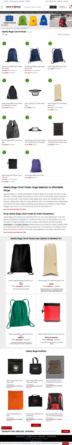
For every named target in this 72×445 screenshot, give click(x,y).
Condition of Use (31, 436)
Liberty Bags (32, 351)
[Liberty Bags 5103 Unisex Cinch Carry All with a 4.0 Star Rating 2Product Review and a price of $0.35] (12, 165)
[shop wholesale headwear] (64, 12)
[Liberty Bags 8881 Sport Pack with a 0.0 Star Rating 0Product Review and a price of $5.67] (58, 54)
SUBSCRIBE (65, 431)
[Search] (53, 7)
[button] (16, 73)
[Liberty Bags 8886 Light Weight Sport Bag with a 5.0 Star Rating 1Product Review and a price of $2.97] (12, 56)
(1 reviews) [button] (13, 70)
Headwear (63, 12)
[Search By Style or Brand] (37, 7)
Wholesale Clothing (29, 12)
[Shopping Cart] (70, 7)
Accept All (65, 443)
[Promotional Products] (6, 12)
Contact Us (27, 1)
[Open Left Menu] (1, 7)
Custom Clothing (18, 12)
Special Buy (59, 1)
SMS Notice (41, 436)
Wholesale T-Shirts (40, 12)
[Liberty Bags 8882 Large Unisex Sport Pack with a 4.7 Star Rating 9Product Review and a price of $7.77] (35, 56)
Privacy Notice (20, 436)
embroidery (8, 224)
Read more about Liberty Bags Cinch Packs (15, 209)
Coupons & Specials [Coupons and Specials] (13, 1)
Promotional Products (5, 12)
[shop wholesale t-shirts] (41, 12)
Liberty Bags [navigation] (17, 28)
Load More (36, 425)
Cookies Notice (51, 436)
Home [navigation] (3, 28)
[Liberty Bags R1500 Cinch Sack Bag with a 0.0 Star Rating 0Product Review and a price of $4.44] (12, 129)
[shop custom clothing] (18, 12)
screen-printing (22, 224)
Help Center (21, 1)
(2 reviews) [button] (13, 179)
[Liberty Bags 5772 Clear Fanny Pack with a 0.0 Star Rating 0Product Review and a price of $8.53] (35, 92)
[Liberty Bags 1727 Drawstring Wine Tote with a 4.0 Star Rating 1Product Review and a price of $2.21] (58, 93)
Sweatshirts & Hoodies (53, 12)
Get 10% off (5, 428)
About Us (6, 1)
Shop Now (9, 387)
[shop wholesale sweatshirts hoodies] (54, 12)
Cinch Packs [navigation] (24, 28)
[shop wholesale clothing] (30, 12)
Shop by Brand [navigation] (9, 28)
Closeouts (65, 1)
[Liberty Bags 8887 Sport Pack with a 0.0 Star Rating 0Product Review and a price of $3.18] (35, 163)
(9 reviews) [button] (36, 70)
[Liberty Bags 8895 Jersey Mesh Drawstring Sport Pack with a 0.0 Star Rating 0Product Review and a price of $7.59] (12, 92)
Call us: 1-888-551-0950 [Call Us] (50, 1)
